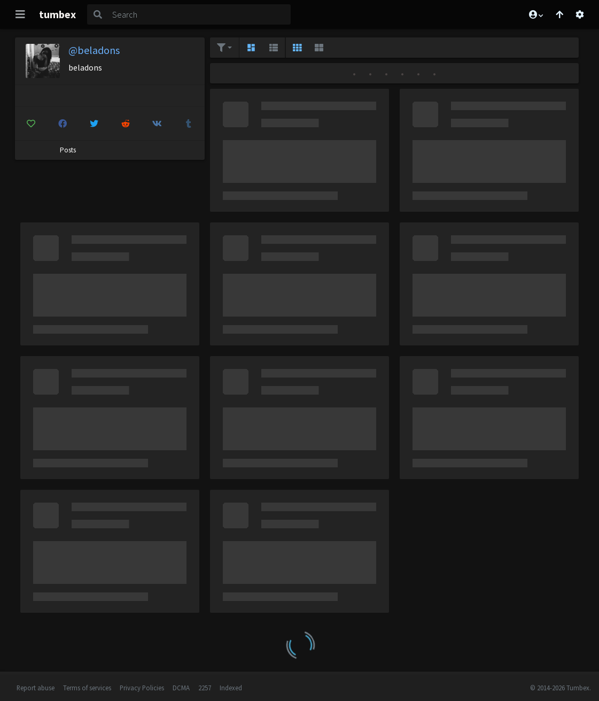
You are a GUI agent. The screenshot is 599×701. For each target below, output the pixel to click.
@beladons (94, 50)
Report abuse (36, 687)
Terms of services (87, 687)
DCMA (181, 687)
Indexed (231, 687)
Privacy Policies (142, 687)
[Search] (199, 14)
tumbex (57, 14)
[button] (535, 14)
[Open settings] (579, 14)
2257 (204, 687)
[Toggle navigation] (20, 14)
